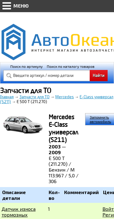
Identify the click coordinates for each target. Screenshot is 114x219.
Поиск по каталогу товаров (71, 66)
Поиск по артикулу (26, 66)
